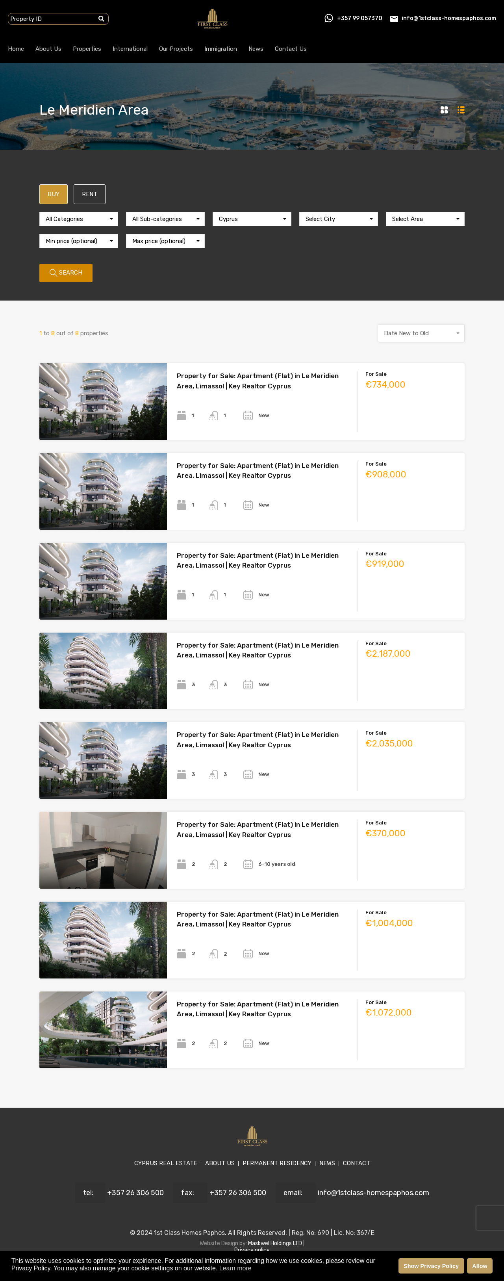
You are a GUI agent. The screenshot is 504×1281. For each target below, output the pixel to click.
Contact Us (291, 48)
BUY (53, 194)
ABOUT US (220, 1163)
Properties (87, 48)
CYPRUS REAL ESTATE (165, 1163)
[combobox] (78, 219)
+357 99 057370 (359, 18)
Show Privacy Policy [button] (431, 1266)
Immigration (220, 48)
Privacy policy (252, 1250)
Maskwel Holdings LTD (275, 1243)
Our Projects (176, 48)
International (130, 48)
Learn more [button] (235, 1268)
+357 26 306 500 (135, 1192)
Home (16, 48)
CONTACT (356, 1163)
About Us (48, 48)
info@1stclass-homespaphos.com (449, 18)
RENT (89, 194)
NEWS (327, 1163)
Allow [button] (479, 1266)
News (255, 48)
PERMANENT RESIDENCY (277, 1163)
